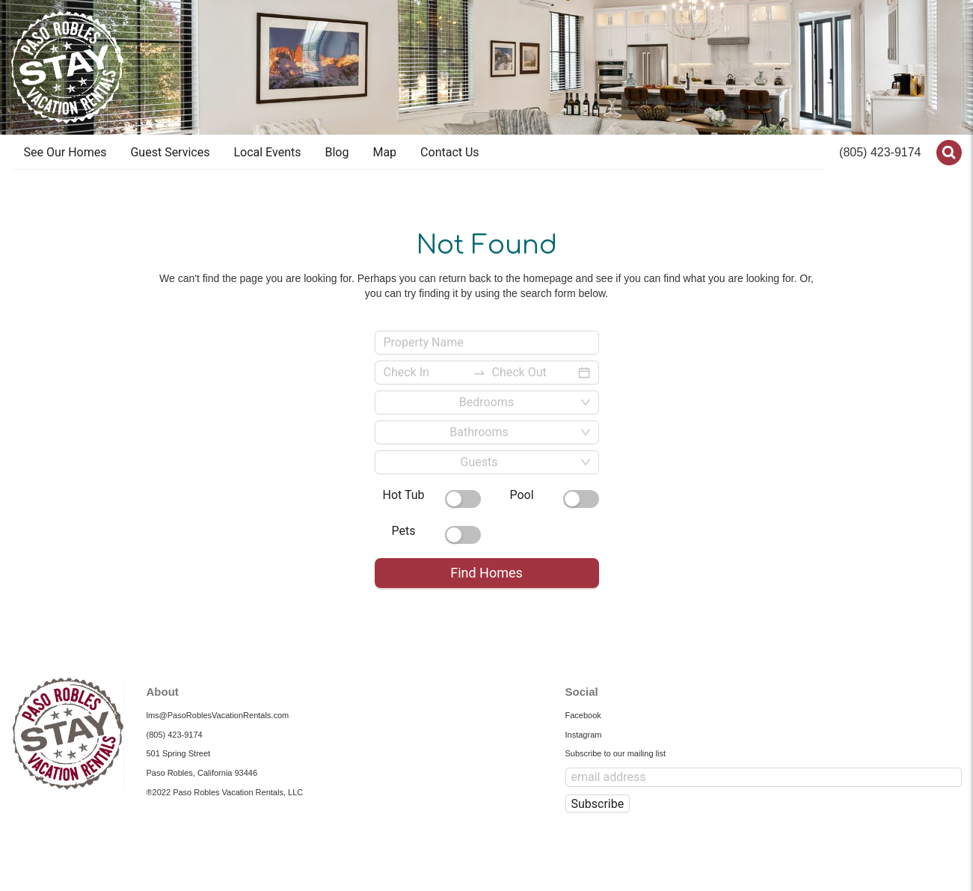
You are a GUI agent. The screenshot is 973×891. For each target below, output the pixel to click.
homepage (548, 278)
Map (384, 152)
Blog (337, 152)
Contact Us (449, 152)
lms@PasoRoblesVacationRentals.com (218, 715)
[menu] (418, 152)
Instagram (583, 734)
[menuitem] (65, 152)
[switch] (463, 499)
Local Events (267, 152)
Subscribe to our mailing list (615, 753)
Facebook (583, 715)
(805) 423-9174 (880, 152)
